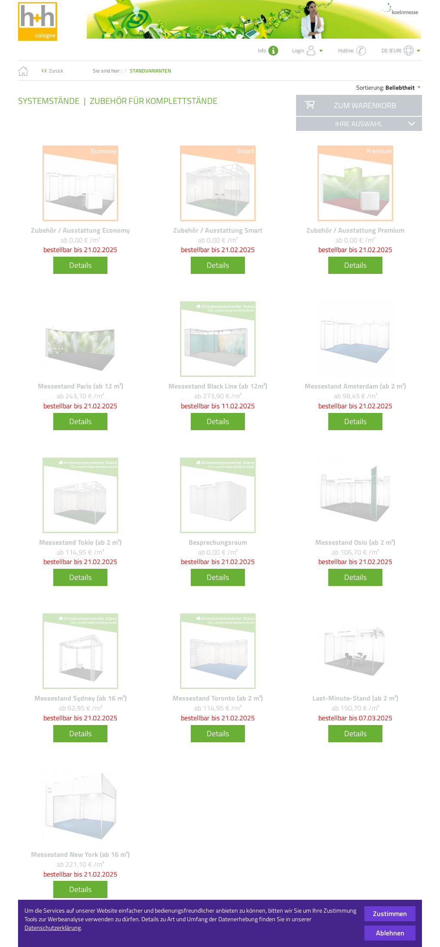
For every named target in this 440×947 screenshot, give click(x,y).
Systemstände (48, 100)
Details (80, 265)
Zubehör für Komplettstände (153, 100)
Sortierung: (389, 87)
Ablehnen (390, 933)
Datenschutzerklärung (52, 927)
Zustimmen (390, 913)
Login (308, 51)
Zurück (56, 70)
